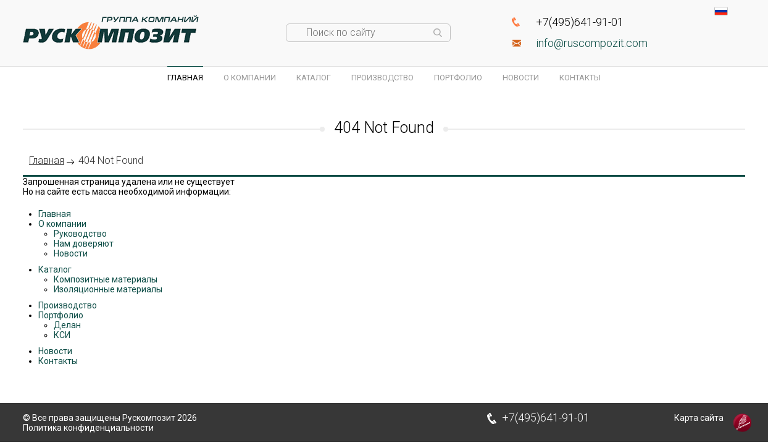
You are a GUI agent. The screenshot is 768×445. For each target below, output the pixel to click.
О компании (249, 77)
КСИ (62, 335)
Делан (67, 325)
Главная (185, 77)
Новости (521, 77)
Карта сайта (699, 418)
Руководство (80, 234)
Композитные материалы (105, 279)
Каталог (313, 77)
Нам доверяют (84, 243)
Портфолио (458, 77)
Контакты (580, 77)
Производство (382, 77)
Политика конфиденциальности (88, 428)
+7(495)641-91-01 (580, 21)
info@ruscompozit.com (592, 42)
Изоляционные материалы (108, 289)
